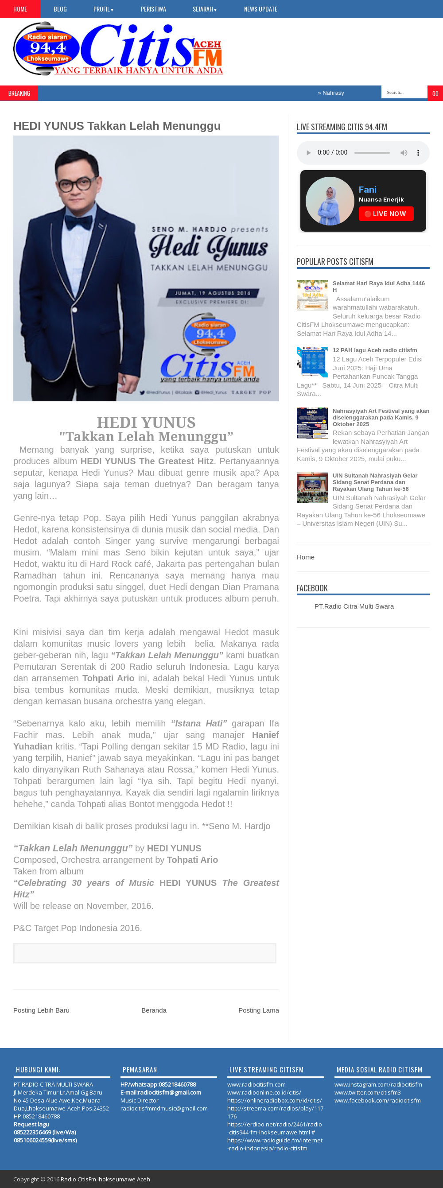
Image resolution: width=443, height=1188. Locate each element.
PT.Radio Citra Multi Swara (354, 606)
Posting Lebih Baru (41, 1010)
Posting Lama (258, 1010)
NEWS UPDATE (260, 8)
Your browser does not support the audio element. (363, 153)
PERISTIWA (153, 8)
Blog (60, 8)
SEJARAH (205, 8)
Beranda (154, 1010)
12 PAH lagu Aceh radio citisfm (375, 350)
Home (20, 8)
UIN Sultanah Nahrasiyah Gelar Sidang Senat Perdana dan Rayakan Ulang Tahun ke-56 (375, 482)
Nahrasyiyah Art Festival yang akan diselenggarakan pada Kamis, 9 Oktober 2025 (381, 417)
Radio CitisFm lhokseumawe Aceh (105, 1179)
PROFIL (103, 8)
